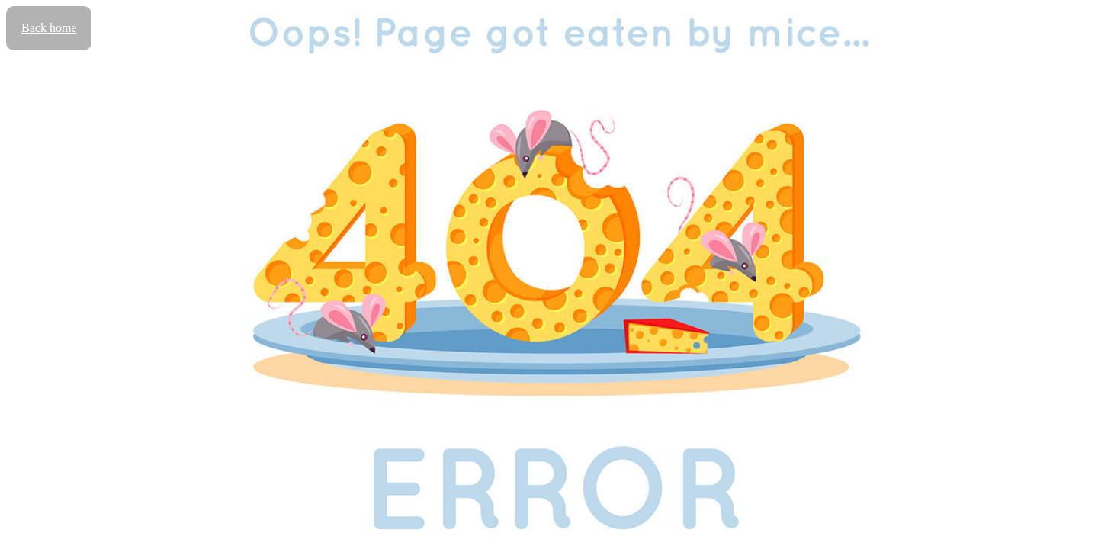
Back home (48, 27)
